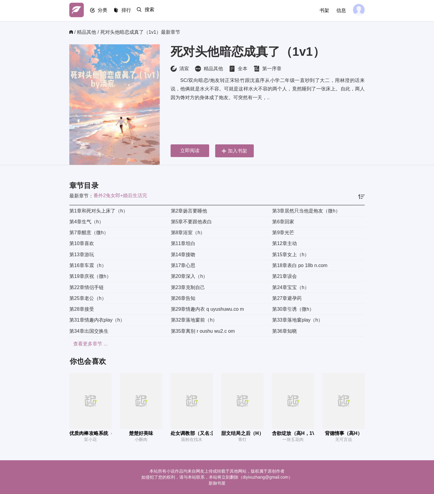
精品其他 (86, 32)
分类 (105, 10)
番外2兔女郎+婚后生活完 (120, 195)
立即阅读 (190, 150)
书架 (323, 10)
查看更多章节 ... (86, 343)
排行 (129, 10)
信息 (340, 10)
